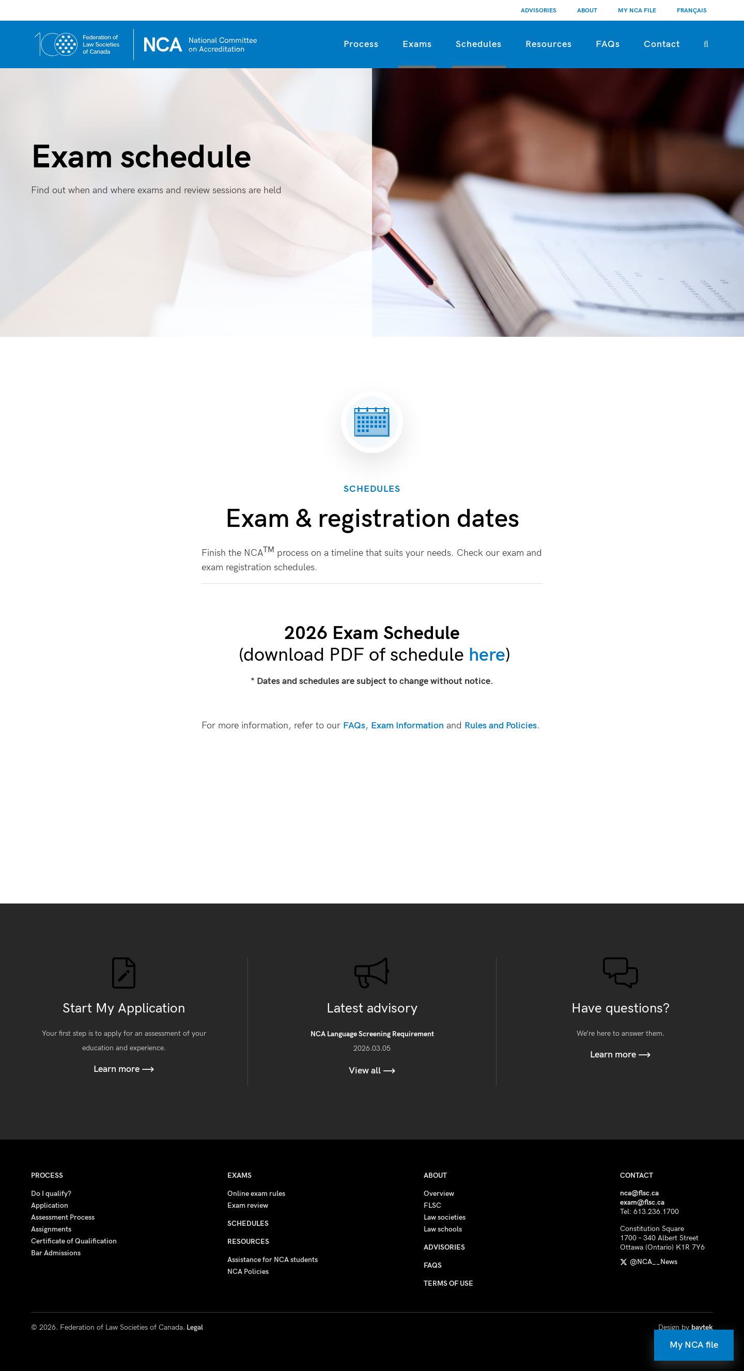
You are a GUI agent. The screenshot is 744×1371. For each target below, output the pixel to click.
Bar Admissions (56, 1253)
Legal (195, 1327)
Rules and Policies (500, 725)
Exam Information (407, 725)
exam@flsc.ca (642, 1202)
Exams (417, 44)
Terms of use (448, 1283)
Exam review (247, 1205)
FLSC (432, 1205)
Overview (439, 1193)
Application (49, 1205)
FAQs (608, 44)
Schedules (479, 44)
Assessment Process (63, 1217)
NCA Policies (248, 1271)
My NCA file (694, 1344)
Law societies (445, 1217)
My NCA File (637, 10)
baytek (702, 1327)
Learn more (124, 1069)
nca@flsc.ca (639, 1193)
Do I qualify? (51, 1193)
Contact (662, 44)
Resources (548, 44)
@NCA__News (648, 1261)
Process (361, 44)
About (587, 10)
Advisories (538, 10)
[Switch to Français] (692, 10)
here (487, 655)
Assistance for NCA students (272, 1259)
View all (372, 1070)
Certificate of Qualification (74, 1241)
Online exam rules (256, 1193)
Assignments (51, 1229)
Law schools (443, 1229)
